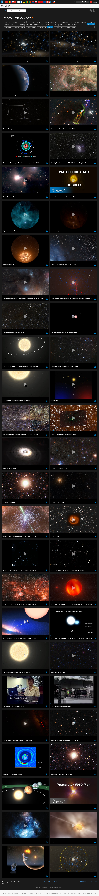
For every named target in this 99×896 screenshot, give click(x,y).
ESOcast (77, 22)
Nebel (62, 25)
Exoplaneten (9, 25)
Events (83, 22)
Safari (7, 277)
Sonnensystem (31, 27)
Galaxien (36, 25)
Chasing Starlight (38, 22)
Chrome (8, 272)
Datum (92, 27)
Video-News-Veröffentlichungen (64, 27)
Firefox (7, 276)
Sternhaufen (42, 27)
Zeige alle (8, 22)
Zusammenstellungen (52, 22)
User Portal (85, 2)
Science (79, 2)
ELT (72, 22)
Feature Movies (19, 25)
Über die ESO (16, 22)
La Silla (55, 25)
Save (6, 306)
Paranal (68, 25)
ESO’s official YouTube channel (45, 235)
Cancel (15, 306)
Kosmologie (65, 22)
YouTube (4, 235)
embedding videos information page (44, 238)
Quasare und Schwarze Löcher (15, 27)
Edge (7, 274)
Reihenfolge (91, 24)
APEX (28, 22)
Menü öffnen (6, 6)
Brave (7, 270)
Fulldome (29, 25)
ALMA (23, 22)
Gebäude (75, 25)
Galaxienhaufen (46, 25)
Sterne (50, 27)
